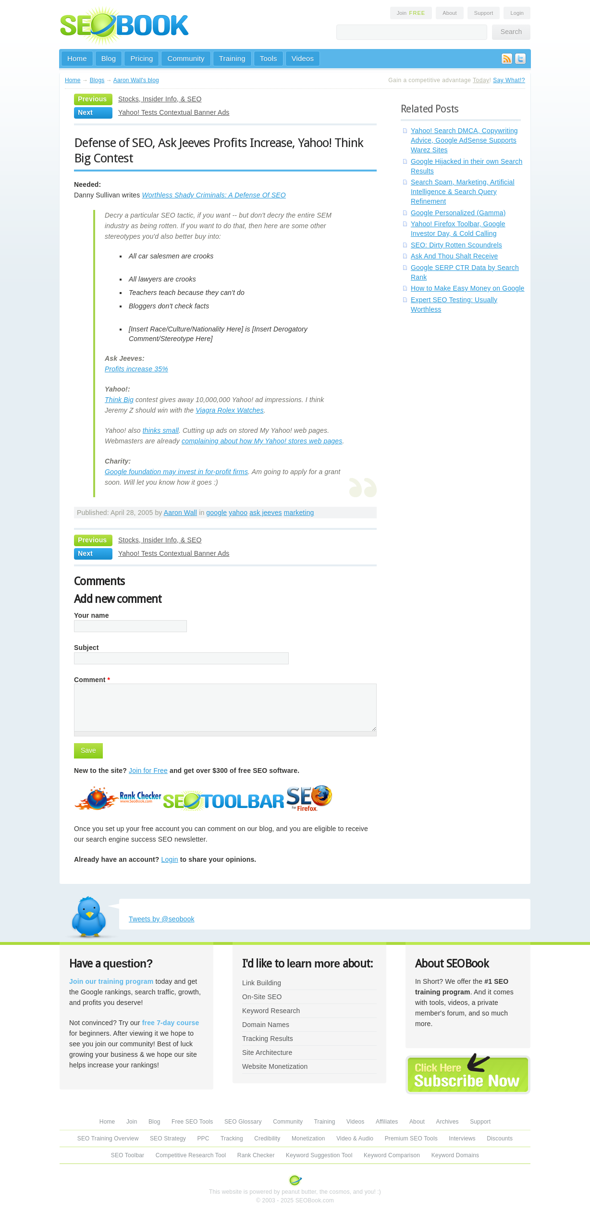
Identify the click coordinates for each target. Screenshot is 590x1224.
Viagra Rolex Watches (229, 410)
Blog (108, 58)
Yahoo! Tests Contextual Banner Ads (174, 112)
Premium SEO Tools (411, 1138)
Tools (268, 58)
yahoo (238, 512)
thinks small (161, 430)
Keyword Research (271, 1011)
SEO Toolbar (127, 1155)
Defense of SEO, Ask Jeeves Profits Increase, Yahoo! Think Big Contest (218, 150)
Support (483, 13)
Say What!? (509, 80)
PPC (203, 1138)
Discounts (500, 1138)
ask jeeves (265, 512)
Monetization (308, 1138)
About (449, 13)
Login (517, 13)
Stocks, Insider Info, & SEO (159, 99)
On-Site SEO (262, 997)
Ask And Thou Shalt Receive (454, 256)
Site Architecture (267, 1052)
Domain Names (265, 1024)
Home (77, 58)
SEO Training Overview (108, 1138)
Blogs (97, 80)
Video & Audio (354, 1138)
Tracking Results (267, 1038)
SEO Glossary (243, 1121)
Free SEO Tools (192, 1121)
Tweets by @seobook (162, 919)
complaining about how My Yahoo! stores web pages (262, 441)
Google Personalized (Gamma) (458, 213)
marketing (299, 512)
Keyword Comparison (392, 1155)
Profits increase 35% (136, 369)
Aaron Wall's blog (136, 80)
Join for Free (148, 770)
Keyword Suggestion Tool (319, 1155)
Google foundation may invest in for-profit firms (176, 472)
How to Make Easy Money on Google (468, 288)
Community (185, 58)
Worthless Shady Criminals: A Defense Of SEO (214, 195)
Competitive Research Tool (191, 1155)
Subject (86, 647)
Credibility (267, 1138)
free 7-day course (170, 1023)
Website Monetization (274, 1066)
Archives (447, 1121)
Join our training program (111, 981)
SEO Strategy (168, 1138)
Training (232, 58)
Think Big (119, 400)
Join (411, 13)
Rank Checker (256, 1155)
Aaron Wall (180, 512)
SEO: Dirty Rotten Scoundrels (456, 245)
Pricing (141, 58)
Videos (303, 58)
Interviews (462, 1138)
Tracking (232, 1138)
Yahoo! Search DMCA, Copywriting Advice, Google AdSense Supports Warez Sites (464, 140)
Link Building (261, 983)
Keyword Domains (455, 1155)
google (216, 512)
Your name (91, 615)
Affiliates (387, 1121)
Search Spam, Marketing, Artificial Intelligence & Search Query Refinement (463, 191)
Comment (92, 680)
